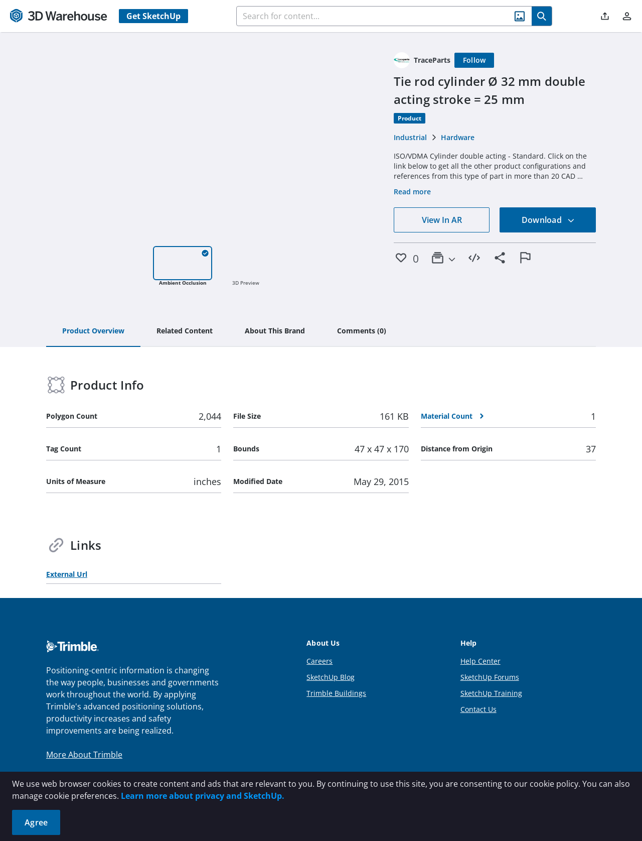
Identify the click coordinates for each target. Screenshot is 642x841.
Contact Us (478, 709)
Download (548, 219)
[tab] (93, 331)
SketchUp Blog (330, 677)
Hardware (457, 137)
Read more (412, 191)
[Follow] (474, 60)
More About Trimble (84, 754)
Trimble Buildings (336, 693)
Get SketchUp (153, 16)
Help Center (480, 661)
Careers (319, 661)
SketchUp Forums (489, 677)
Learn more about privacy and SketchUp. (202, 795)
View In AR (442, 219)
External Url (66, 574)
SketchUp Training (491, 693)
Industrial (410, 137)
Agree (36, 822)
